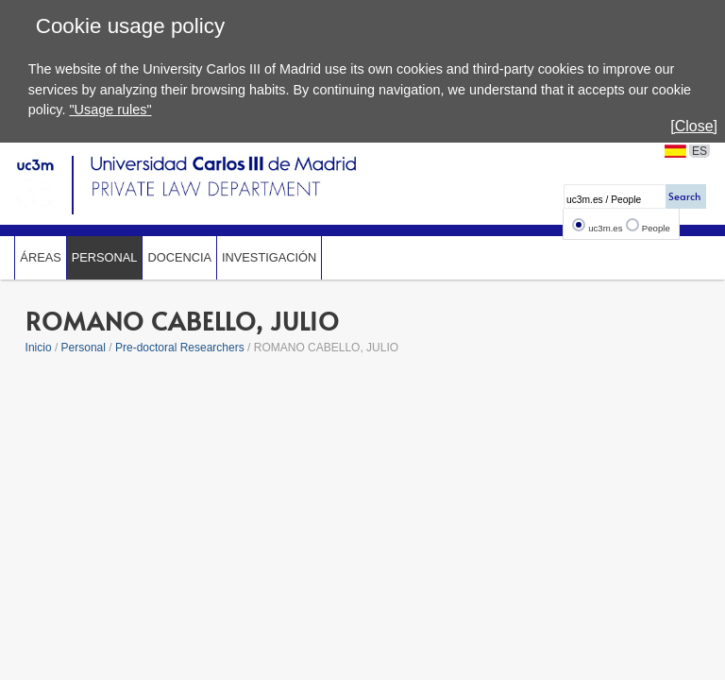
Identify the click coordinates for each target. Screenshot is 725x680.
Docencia (179, 257)
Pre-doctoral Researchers (179, 347)
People (656, 228)
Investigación (269, 257)
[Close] (693, 126)
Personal (105, 257)
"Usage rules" (110, 109)
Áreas (40, 257)
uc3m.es (605, 228)
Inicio (38, 347)
